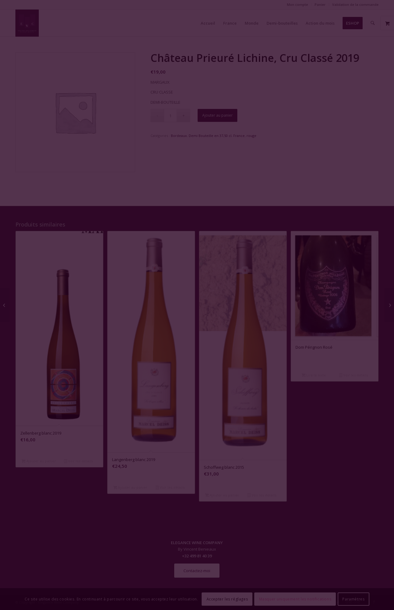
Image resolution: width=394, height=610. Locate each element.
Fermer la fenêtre (197, 361)
